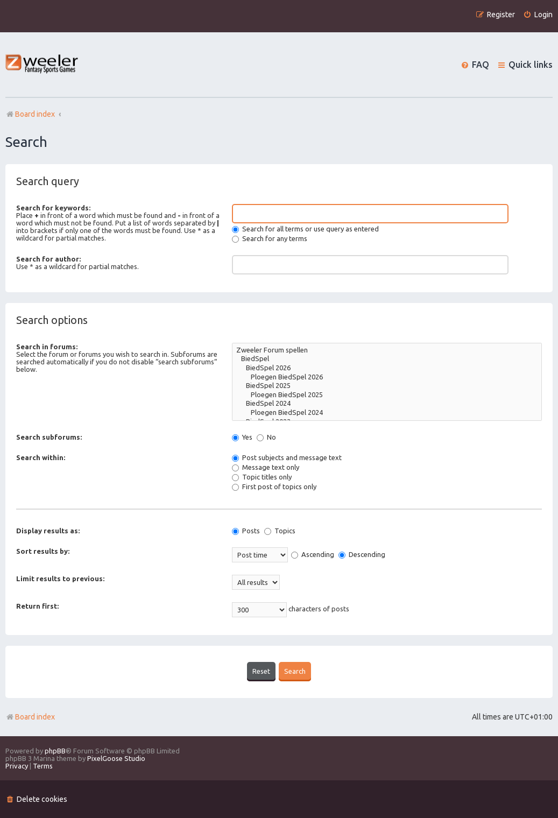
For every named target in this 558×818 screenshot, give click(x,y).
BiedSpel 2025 (387, 386)
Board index (30, 716)
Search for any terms (269, 238)
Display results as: (48, 530)
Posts (246, 530)
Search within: (40, 457)
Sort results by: (42, 551)
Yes (242, 437)
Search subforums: (49, 437)
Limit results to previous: (60, 578)
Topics (279, 530)
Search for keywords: (53, 207)
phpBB (55, 750)
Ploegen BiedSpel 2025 (387, 395)
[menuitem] (538, 14)
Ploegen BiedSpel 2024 (387, 413)
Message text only (265, 467)
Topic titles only (262, 477)
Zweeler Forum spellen (387, 350)
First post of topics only (274, 486)
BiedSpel (387, 359)
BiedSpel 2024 (387, 403)
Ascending (312, 554)
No (266, 437)
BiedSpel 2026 (387, 368)
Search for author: (48, 259)
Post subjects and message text (287, 457)
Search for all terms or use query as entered (305, 228)
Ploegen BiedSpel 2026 (387, 377)
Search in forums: (46, 346)
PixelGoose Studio (116, 757)
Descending (361, 554)
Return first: (37, 606)
